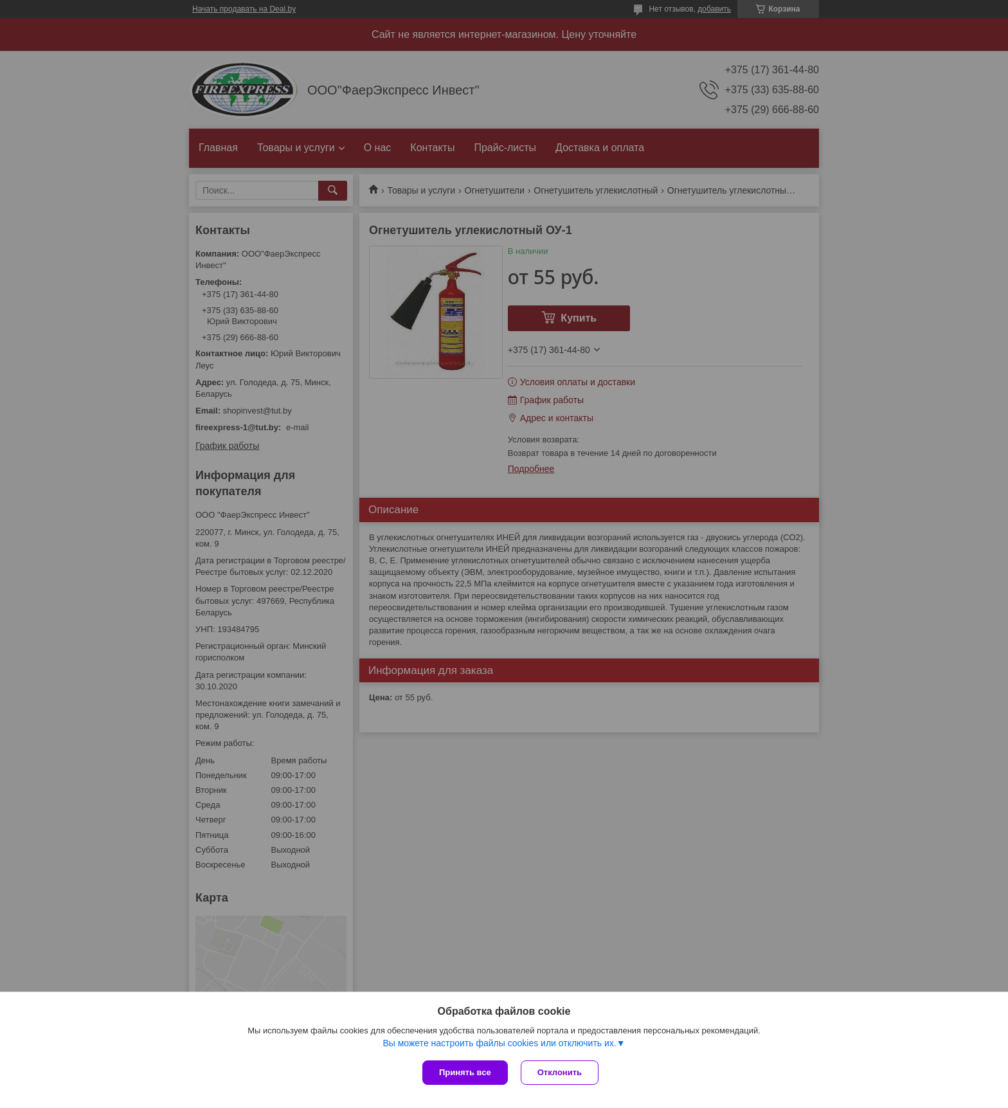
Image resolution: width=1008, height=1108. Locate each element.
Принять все (465, 1072)
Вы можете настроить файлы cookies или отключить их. (499, 1043)
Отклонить (559, 1072)
